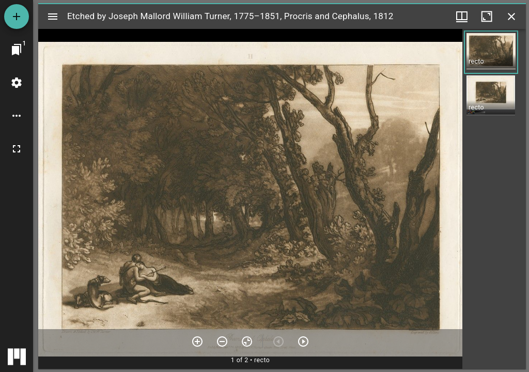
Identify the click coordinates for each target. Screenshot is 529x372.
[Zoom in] (197, 341)
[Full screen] (16, 148)
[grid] (494, 199)
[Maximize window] (486, 16)
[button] (491, 52)
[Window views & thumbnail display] (461, 16)
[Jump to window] (16, 49)
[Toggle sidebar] (52, 16)
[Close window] (511, 16)
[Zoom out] (222, 341)
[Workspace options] (16, 115)
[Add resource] (16, 16)
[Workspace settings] (16, 82)
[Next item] (303, 341)
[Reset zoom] (247, 341)
